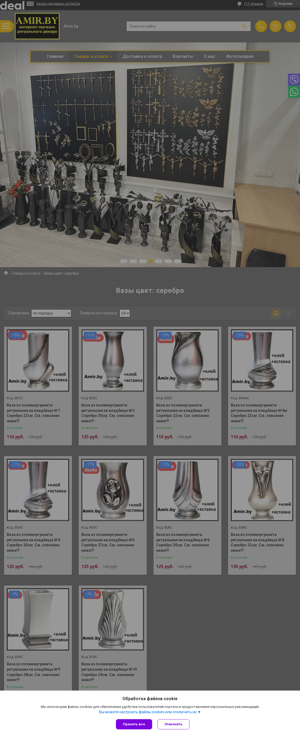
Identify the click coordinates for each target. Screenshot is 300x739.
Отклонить (173, 724)
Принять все (134, 724)
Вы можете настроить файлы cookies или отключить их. (148, 712)
